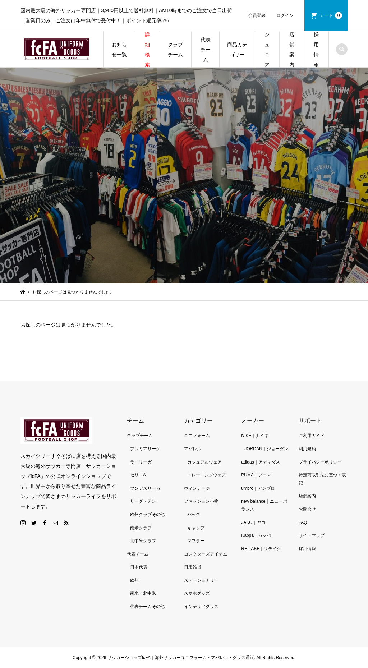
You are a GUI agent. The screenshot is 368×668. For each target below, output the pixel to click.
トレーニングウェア (206, 475)
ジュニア (267, 50)
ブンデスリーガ (145, 488)
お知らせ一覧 (119, 49)
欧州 (134, 580)
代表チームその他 (147, 606)
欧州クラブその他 (147, 514)
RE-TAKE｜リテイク (261, 548)
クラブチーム (175, 49)
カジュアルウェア (204, 462)
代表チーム (206, 50)
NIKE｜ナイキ (254, 435)
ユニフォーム (197, 435)
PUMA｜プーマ (256, 475)
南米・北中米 (143, 593)
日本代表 (138, 567)
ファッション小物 (201, 501)
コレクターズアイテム (205, 554)
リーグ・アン (143, 501)
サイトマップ (312, 535)
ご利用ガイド (312, 435)
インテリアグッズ (201, 606)
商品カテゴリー (237, 49)
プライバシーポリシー (320, 462)
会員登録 (257, 15)
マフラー (195, 540)
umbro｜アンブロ (258, 488)
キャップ (195, 527)
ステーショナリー (201, 580)
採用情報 (316, 50)
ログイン (285, 15)
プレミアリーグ (145, 448)
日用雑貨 (192, 567)
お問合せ (307, 509)
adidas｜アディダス (260, 462)
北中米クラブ (143, 540)
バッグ (193, 514)
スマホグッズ (197, 593)
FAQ (303, 522)
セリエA (138, 475)
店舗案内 (291, 50)
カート (331, 15)
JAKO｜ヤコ (253, 522)
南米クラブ (141, 527)
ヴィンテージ (197, 488)
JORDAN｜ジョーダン (266, 448)
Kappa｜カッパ (256, 535)
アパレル (192, 448)
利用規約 (307, 448)
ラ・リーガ (141, 462)
